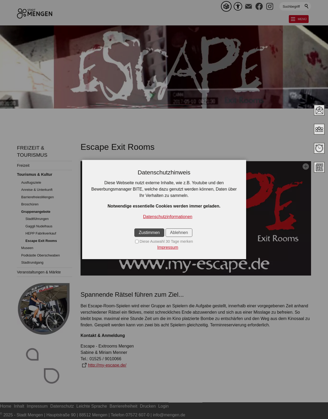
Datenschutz (62, 406)
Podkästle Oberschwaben (40, 255)
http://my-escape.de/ (107, 365)
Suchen (307, 6)
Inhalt (19, 406)
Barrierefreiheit (124, 406)
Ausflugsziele (31, 182)
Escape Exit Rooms (41, 241)
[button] (248, 6)
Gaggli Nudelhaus (38, 226)
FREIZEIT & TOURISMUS (32, 151)
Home (5, 406)
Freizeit (23, 165)
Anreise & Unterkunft (36, 190)
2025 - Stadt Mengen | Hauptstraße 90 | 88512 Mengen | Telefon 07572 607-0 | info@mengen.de (92, 415)
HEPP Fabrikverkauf (40, 233)
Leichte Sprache (91, 406)
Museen (27, 248)
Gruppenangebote (35, 212)
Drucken (148, 406)
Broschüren (29, 204)
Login (163, 406)
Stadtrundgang (32, 262)
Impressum (37, 406)
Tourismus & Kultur (34, 174)
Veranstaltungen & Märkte (39, 272)
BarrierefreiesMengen (37, 197)
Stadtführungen (37, 219)
